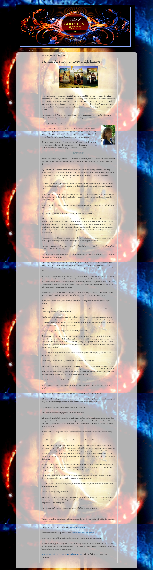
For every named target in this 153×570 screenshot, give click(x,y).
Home (22, 51)
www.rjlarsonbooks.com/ (78, 527)
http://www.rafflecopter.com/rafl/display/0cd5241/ (62, 554)
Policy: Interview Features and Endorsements (42, 51)
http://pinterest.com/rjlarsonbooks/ (83, 533)
